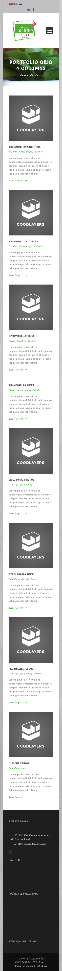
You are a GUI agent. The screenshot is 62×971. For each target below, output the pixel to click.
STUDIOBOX (40, 966)
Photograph (25, 151)
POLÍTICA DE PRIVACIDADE (23, 893)
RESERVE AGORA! (19, 821)
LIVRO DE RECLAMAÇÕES (32, 958)
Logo (33, 579)
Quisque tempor (19, 763)
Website (38, 246)
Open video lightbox (21, 336)
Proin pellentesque (21, 668)
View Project (18, 180)
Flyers (12, 341)
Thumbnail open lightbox (25, 147)
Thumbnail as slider (21, 385)
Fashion (13, 151)
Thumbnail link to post (23, 241)
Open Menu (49, 30)
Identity (21, 341)
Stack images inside (21, 574)
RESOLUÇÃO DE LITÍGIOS (22, 941)
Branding (14, 579)
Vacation (38, 151)
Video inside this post (22, 479)
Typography (23, 390)
